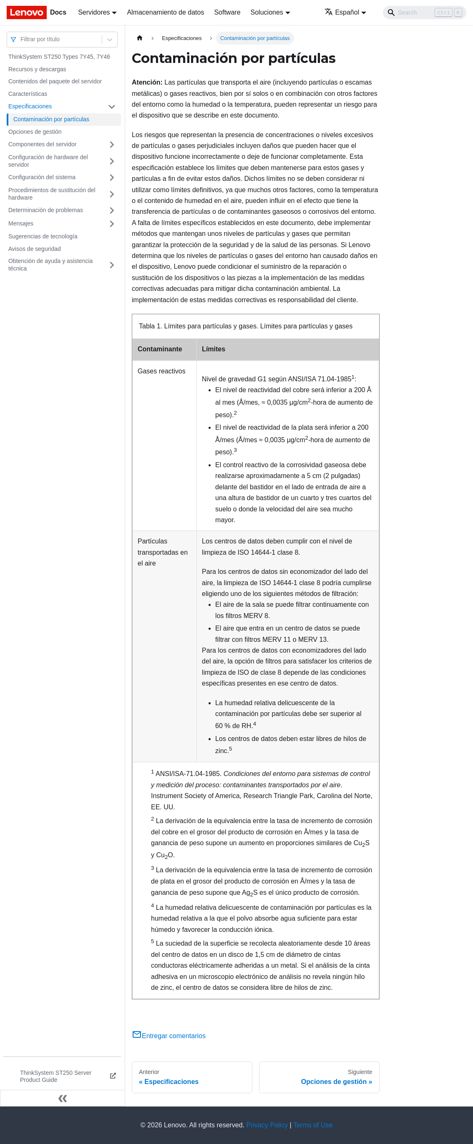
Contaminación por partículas (51, 119)
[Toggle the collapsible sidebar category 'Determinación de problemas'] (112, 210)
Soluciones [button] (267, 12)
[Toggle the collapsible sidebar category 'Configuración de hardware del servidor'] (112, 161)
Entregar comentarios (169, 1035)
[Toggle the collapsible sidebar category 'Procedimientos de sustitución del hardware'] (112, 194)
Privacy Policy (267, 1125)
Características (27, 93)
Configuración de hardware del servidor (48, 161)
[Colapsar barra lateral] (62, 1098)
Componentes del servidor (42, 144)
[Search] (424, 12)
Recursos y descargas (37, 69)
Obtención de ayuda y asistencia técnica (50, 265)
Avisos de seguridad (34, 248)
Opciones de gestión (35, 131)
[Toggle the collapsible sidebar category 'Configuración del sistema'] (112, 177)
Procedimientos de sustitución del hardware (52, 194)
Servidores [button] (94, 12)
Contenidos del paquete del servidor (55, 81)
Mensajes (20, 223)
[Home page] (140, 38)
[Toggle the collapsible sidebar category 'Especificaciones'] (112, 106)
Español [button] (342, 12)
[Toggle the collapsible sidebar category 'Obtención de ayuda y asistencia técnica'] (112, 265)
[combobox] (21, 39)
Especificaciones (30, 106)
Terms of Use (312, 1125)
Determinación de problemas (45, 210)
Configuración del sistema (41, 177)
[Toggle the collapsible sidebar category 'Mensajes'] (112, 223)
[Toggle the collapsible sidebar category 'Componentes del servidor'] (112, 144)
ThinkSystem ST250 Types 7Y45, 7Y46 (59, 56)
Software (227, 12)
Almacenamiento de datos (165, 12)
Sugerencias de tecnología (43, 236)
